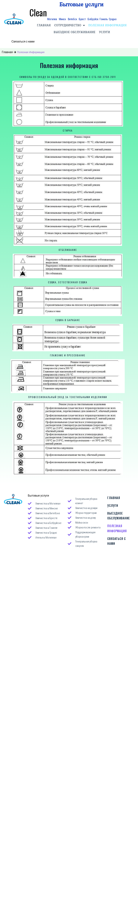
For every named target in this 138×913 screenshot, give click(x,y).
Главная (7, 51)
